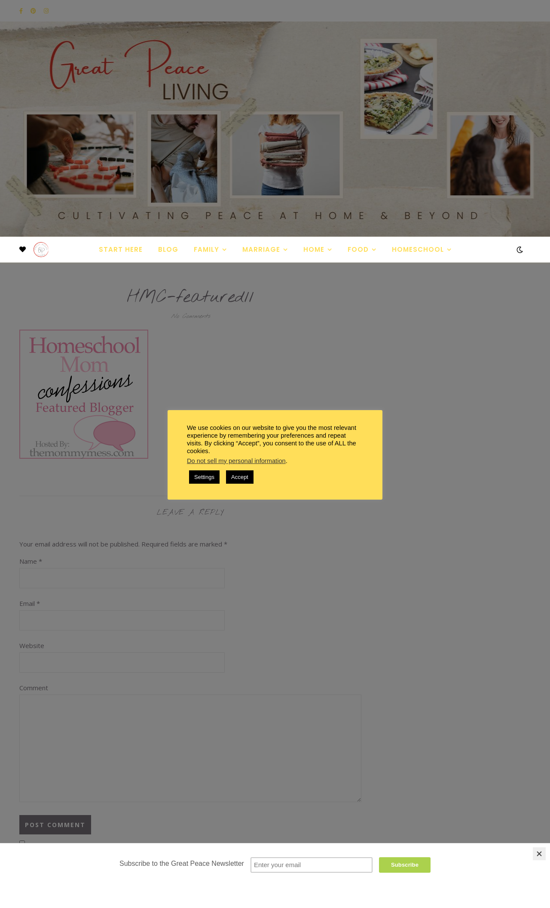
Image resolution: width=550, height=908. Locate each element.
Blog (168, 249)
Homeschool (418, 249)
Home (313, 249)
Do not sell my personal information (236, 460)
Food (358, 249)
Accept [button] (239, 477)
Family (206, 249)
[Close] (539, 853)
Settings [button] (204, 477)
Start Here (121, 249)
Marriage (261, 249)
